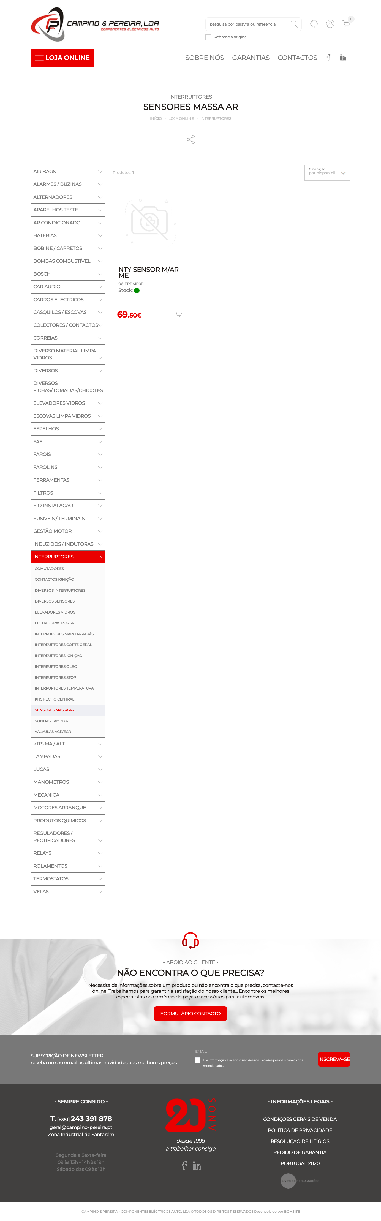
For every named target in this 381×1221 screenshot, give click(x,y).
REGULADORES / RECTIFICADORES (54, 837)
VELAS (40, 891)
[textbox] (253, 24)
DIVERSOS (45, 370)
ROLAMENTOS (50, 866)
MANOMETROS (51, 782)
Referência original (231, 37)
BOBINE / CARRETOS (57, 248)
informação (217, 1060)
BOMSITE (292, 1211)
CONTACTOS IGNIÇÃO (54, 579)
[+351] (81, 1119)
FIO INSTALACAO (53, 505)
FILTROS (43, 493)
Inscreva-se (334, 1059)
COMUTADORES (49, 568)
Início (156, 118)
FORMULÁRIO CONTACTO (190, 1013)
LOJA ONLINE (62, 58)
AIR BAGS (44, 171)
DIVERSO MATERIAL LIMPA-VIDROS (65, 354)
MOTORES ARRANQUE (59, 807)
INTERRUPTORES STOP (55, 677)
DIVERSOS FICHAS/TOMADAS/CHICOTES (68, 387)
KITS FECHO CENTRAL (54, 699)
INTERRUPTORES (215, 118)
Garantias (251, 58)
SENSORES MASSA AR (54, 710)
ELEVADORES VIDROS (59, 403)
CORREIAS (45, 338)
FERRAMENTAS (51, 480)
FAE (37, 441)
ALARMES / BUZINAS (57, 184)
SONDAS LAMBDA (51, 721)
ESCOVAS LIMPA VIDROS (62, 416)
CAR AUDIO (46, 286)
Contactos (297, 58)
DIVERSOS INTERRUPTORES (60, 590)
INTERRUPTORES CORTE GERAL (63, 644)
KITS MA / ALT (49, 744)
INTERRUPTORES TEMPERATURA (64, 688)
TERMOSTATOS (50, 878)
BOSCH (42, 274)
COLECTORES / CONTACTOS (65, 325)
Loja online (181, 118)
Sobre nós (204, 58)
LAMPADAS (46, 756)
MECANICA (46, 795)
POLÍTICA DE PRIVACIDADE (300, 1130)
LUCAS (41, 769)
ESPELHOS (46, 429)
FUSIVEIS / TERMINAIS (59, 518)
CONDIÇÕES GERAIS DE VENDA (300, 1119)
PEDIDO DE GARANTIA (299, 1152)
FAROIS (42, 454)
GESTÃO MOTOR (52, 531)
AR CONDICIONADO (56, 223)
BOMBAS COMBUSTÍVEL (61, 261)
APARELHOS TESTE (55, 210)
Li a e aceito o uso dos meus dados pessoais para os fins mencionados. (253, 1063)
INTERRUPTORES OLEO (56, 666)
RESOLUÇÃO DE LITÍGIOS (300, 1141)
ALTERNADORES (52, 197)
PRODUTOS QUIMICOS (59, 820)
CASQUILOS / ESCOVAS (59, 312)
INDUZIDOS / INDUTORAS (63, 544)
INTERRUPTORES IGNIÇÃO (58, 655)
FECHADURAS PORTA (54, 623)
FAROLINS (45, 467)
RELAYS (42, 853)
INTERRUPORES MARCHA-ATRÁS (64, 634)
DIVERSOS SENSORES (55, 601)
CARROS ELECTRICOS (58, 299)
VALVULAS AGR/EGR (53, 731)
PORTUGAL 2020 (300, 1163)
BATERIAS (44, 235)
